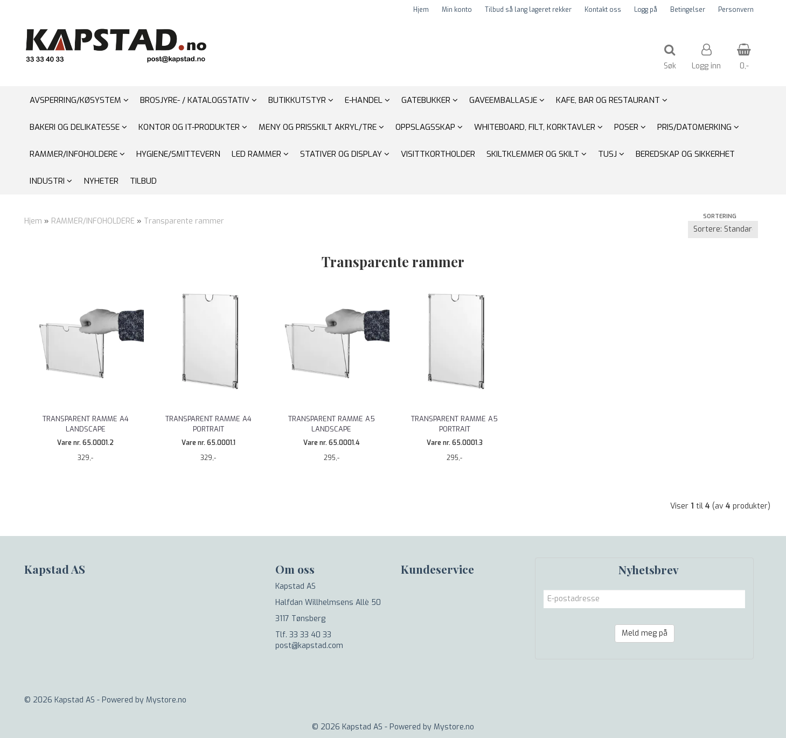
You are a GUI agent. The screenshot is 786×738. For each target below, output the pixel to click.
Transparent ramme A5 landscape (331, 423)
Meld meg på (644, 633)
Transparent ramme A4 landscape (86, 423)
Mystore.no (166, 700)
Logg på (645, 9)
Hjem (421, 9)
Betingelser (687, 9)
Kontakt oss (603, 9)
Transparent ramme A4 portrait (208, 423)
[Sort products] (723, 229)
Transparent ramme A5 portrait (454, 423)
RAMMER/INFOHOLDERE (93, 221)
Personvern (736, 9)
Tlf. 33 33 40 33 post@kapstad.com (309, 640)
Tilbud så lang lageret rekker (528, 9)
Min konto (457, 9)
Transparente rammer (184, 221)
